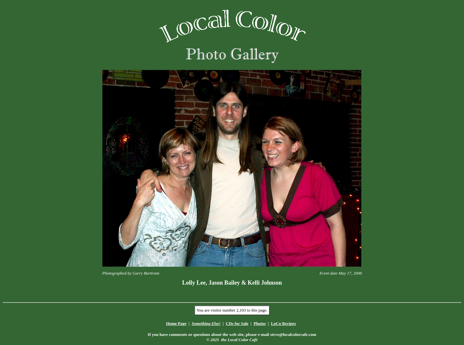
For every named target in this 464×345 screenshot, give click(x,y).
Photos (259, 323)
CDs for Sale (237, 323)
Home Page (176, 323)
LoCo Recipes (283, 323)
